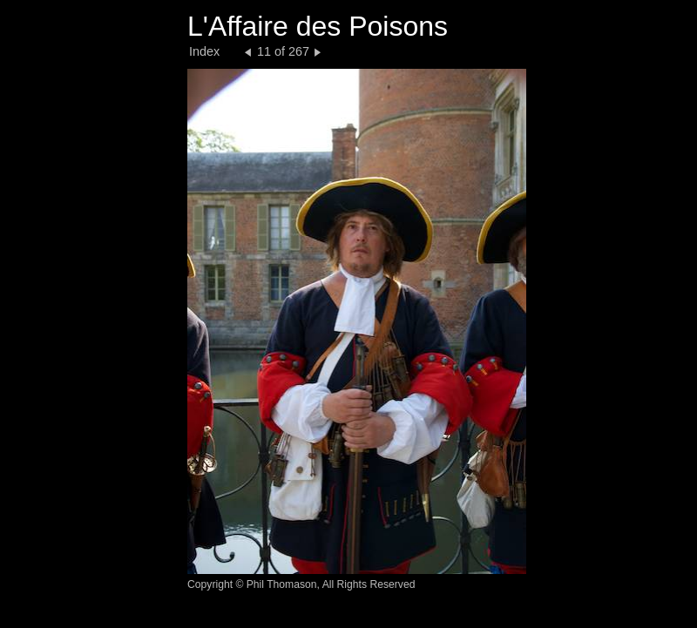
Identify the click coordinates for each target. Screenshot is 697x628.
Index (204, 51)
